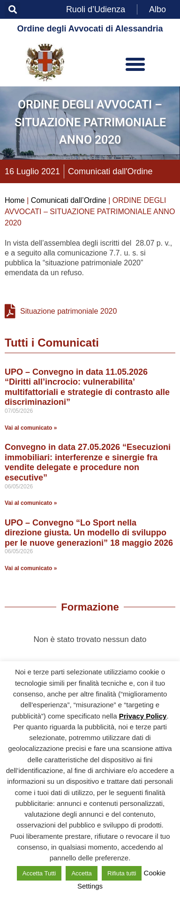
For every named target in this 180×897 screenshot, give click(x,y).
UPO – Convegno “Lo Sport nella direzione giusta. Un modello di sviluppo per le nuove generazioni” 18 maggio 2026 (89, 533)
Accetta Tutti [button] (39, 873)
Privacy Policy (143, 716)
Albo (157, 9)
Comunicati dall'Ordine (110, 171)
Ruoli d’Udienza (95, 9)
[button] (12, 9)
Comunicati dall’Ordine (68, 200)
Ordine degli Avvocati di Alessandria (90, 28)
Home (15, 200)
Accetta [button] (81, 873)
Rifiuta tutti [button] (121, 873)
